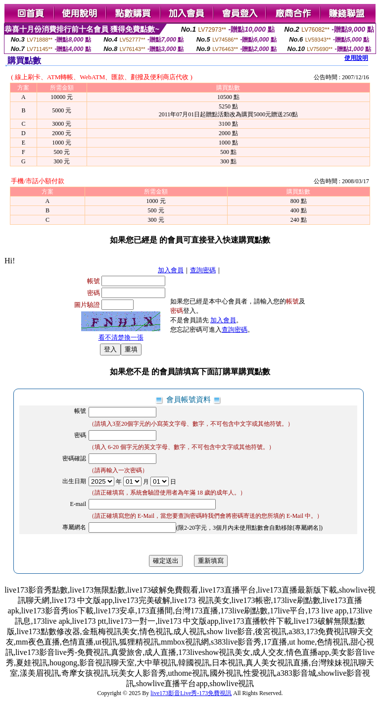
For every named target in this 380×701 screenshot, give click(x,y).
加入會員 (171, 270)
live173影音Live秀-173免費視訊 (191, 693)
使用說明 (356, 57)
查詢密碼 (203, 270)
